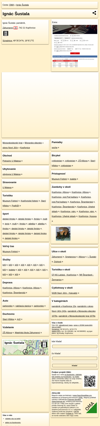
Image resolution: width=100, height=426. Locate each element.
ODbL (80, 397)
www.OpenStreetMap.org (82, 395)
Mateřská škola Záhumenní (27, 333)
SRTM (76, 412)
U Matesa (7, 187)
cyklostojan (57, 161)
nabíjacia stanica (23, 306)
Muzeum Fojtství (10, 201)
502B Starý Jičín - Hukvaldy (64, 293)
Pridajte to (69, 413)
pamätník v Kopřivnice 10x (64, 306)
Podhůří (15, 206)
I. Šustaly (92, 257)
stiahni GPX (56, 331)
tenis (7, 224)
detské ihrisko (9, 219)
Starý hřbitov (8, 319)
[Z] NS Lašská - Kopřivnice (64, 275)
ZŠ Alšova (7, 333)
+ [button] (6, 77)
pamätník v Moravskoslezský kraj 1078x (77, 316)
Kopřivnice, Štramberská (14, 293)
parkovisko (7, 306)
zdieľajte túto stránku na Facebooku (67, 376)
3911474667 (56, 327)
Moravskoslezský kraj (12, 143)
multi (45, 219)
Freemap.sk (67, 135)
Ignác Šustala (22, 5)
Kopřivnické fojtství (29, 201)
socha (54, 147)
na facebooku (70, 375)
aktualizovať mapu (66, 325)
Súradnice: (8, 41)
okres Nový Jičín (10, 148)
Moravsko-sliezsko (33, 143)
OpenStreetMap (54, 135)
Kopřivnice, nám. (68, 211)
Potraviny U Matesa (12, 161)
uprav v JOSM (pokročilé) (83, 325)
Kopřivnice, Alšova (11, 288)
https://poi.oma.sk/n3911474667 (87, 135)
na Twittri (75, 377)
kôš (4, 265)
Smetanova (70, 257)
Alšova (82, 257)
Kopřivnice (25, 148)
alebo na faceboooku (13, 423)
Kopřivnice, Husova (88, 216)
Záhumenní (10, 27)
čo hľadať (56, 353)
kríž (19, 319)
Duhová (57, 262)
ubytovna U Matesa (12, 174)
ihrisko (37, 219)
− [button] (6, 81)
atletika (31, 224)
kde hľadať (57, 341)
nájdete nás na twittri (12, 419)
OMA (11, 5)
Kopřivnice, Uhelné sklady (64, 216)
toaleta (12, 270)
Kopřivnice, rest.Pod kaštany (65, 197)
